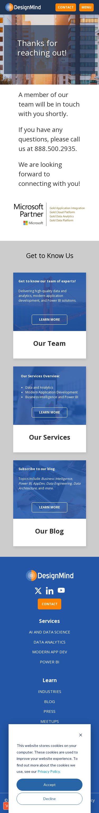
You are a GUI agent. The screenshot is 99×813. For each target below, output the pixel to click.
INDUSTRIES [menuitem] (49, 691)
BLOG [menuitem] (49, 701)
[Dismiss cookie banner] (80, 735)
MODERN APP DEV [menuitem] (49, 651)
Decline (49, 798)
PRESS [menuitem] (49, 711)
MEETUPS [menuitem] (49, 721)
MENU (86, 7)
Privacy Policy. (48, 771)
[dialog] (49, 768)
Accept (50, 784)
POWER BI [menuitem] (49, 661)
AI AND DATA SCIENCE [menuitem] (49, 632)
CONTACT (66, 7)
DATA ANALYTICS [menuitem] (49, 642)
